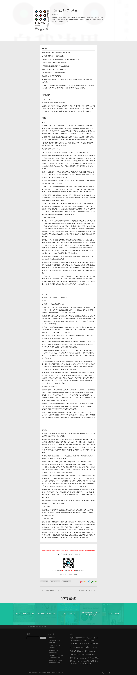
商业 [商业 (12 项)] (83, 644)
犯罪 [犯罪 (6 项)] (93, 658)
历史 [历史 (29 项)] (75, 643)
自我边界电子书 (67, 581)
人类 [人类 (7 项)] (71, 640)
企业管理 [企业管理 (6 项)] (75, 640)
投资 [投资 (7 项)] (75, 654)
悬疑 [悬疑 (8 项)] (95, 651)
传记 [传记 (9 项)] (78, 640)
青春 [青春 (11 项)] (90, 663)
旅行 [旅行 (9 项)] (75, 658)
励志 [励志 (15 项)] (93, 640)
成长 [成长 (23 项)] (71, 654)
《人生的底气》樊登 (52, 647)
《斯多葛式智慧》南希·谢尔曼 (55, 660)
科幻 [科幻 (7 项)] (78, 661)
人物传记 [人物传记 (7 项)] (92, 638)
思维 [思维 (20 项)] (87, 651)
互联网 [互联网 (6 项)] (86, 638)
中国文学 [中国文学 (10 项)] (81, 638)
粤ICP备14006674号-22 (45, 672)
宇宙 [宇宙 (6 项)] (84, 647)
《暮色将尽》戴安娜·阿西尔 (54, 663)
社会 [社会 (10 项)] (71, 661)
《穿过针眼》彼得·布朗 (53, 650)
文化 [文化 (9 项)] (93, 654)
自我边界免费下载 (55, 581)
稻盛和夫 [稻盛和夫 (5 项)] (85, 661)
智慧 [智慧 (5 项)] (81, 658)
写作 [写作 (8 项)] (82, 640)
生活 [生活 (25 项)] (97, 658)
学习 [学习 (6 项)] (82, 647)
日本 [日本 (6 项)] (78, 658)
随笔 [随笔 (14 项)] (86, 664)
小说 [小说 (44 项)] (88, 647)
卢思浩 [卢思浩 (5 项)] (71, 643)
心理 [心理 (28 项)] (72, 651)
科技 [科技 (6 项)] (81, 661)
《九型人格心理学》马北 (54, 645)
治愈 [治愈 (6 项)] (86, 658)
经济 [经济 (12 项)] (92, 661)
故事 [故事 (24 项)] (83, 654)
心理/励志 (55, 14)
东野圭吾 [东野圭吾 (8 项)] (72, 638)
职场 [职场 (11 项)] (71, 663)
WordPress (60, 672)
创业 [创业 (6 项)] (90, 640)
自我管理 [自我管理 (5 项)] (79, 663)
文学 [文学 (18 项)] (71, 658)
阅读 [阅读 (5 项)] (83, 663)
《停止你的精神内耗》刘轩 (54, 640)
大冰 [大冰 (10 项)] (94, 643)
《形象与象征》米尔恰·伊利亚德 (55, 655)
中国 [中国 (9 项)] (76, 638)
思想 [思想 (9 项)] (83, 651)
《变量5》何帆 (51, 642)
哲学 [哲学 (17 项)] (79, 644)
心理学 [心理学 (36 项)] (77, 651)
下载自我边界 (45, 581)
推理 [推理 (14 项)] (78, 655)
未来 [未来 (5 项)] (83, 658)
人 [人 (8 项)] (89, 638)
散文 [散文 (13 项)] (90, 655)
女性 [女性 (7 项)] (71, 647)
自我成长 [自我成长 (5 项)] (75, 663)
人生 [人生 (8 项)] (96, 638)
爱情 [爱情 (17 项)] (89, 658)
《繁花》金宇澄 (51, 637)
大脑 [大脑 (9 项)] (97, 643)
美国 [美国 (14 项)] (96, 661)
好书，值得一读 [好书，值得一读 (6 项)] (76, 647)
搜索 (28, 634)
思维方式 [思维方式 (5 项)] (91, 651)
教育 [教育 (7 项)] (87, 654)
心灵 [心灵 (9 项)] (96, 647)
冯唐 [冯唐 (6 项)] (85, 640)
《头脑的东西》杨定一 (53, 652)
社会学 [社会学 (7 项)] (74, 661)
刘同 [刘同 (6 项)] (88, 640)
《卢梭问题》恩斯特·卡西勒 (54, 657)
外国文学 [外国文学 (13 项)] (89, 644)
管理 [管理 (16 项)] (89, 661)
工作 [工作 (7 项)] (93, 647)
